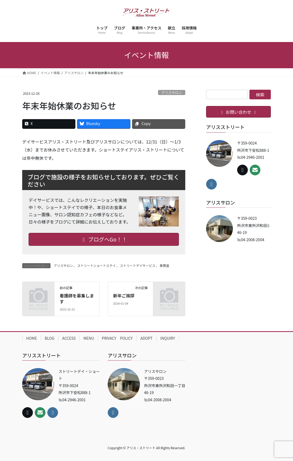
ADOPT (146, 338)
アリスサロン (171, 92)
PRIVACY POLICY (117, 338)
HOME (31, 338)
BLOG (49, 338)
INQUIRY (167, 338)
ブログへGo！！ (103, 239)
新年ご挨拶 (123, 295)
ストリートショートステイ (96, 265)
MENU (88, 338)
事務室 (164, 265)
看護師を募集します (77, 298)
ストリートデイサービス (137, 265)
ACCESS (69, 338)
